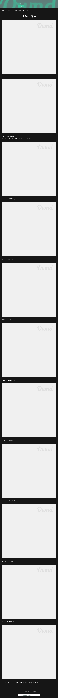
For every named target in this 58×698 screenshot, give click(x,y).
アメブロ (28, 10)
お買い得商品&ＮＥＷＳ (19, 10)
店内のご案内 (9, 10)
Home (3, 10)
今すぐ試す (21, 6)
